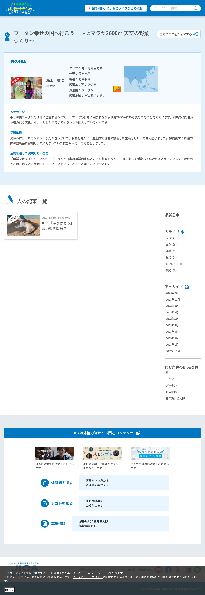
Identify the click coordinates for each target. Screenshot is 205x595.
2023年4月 (172, 325)
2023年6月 (172, 312)
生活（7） (172, 257)
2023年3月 (172, 332)
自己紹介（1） (175, 264)
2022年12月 (173, 351)
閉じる (9, 590)
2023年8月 (172, 306)
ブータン (171, 385)
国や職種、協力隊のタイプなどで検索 (117, 8)
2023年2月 (172, 338)
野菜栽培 (171, 392)
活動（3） (172, 251)
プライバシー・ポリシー (88, 577)
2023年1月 (172, 344)
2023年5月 (172, 319)
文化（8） (172, 244)
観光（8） (172, 270)
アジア (170, 379)
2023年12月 (173, 299)
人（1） (170, 238)
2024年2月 (172, 293)
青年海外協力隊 (175, 398)
